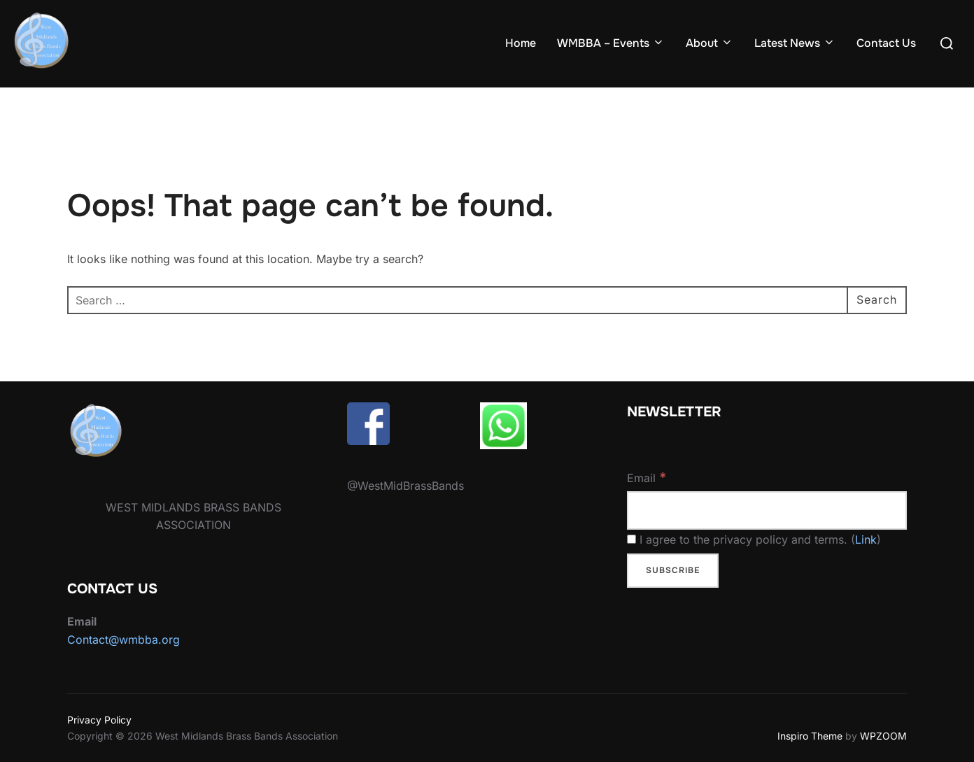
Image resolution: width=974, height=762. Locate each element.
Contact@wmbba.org (123, 640)
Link (866, 539)
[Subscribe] (673, 570)
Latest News (794, 43)
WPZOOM (883, 736)
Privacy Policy (99, 720)
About (709, 43)
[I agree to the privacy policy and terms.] (631, 539)
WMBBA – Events (611, 43)
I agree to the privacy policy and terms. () (754, 539)
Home (520, 43)
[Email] (767, 510)
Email (647, 477)
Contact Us (886, 43)
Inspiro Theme (809, 736)
